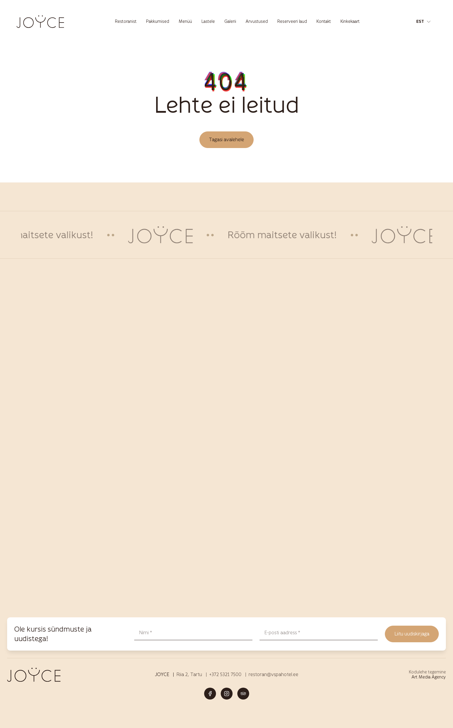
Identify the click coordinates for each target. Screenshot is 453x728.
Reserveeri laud (292, 21)
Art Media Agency (429, 677)
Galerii (230, 21)
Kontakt (323, 21)
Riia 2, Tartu (189, 674)
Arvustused (257, 21)
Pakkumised (157, 21)
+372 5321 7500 (225, 674)
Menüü (185, 21)
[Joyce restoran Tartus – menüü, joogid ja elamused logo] (40, 21)
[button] (423, 21)
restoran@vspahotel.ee (273, 674)
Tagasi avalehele (226, 139)
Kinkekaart (350, 21)
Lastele (208, 21)
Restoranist (126, 21)
